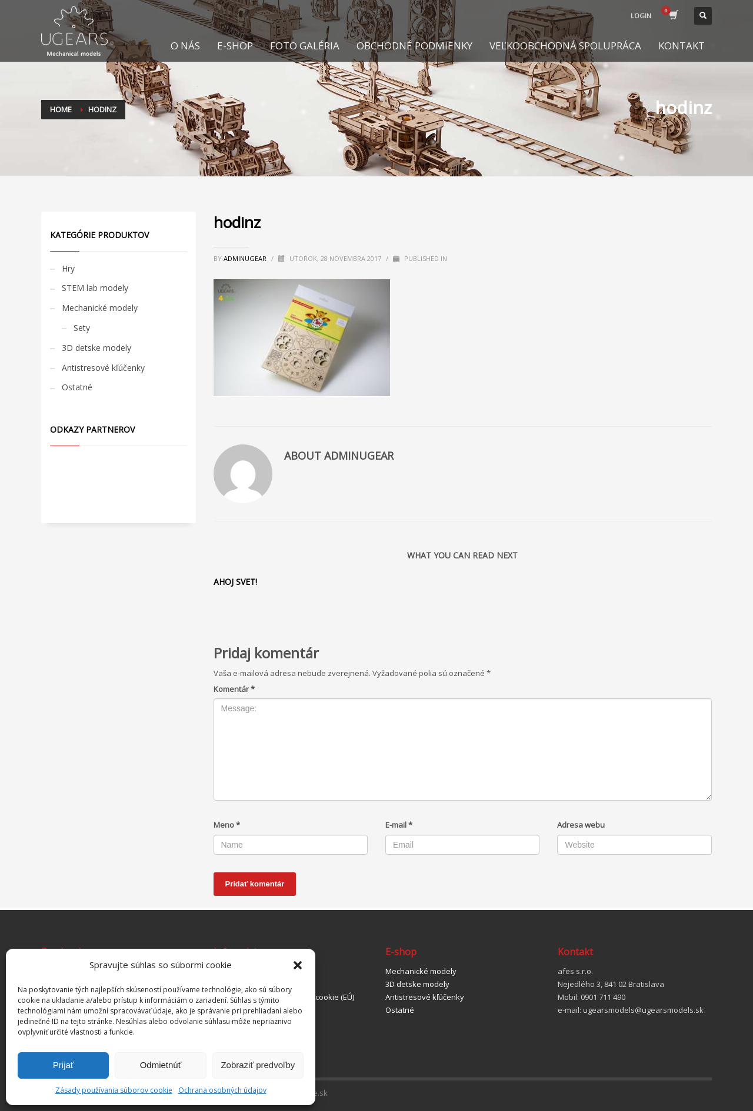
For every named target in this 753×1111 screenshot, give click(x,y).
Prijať (63, 1065)
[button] (298, 965)
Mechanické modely (100, 307)
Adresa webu (581, 824)
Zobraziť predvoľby (258, 1065)
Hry (68, 268)
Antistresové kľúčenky (103, 367)
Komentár (234, 689)
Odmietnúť (161, 1065)
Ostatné (77, 387)
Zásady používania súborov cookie (113, 1090)
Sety (82, 327)
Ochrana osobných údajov (222, 1090)
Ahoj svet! (235, 581)
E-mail (398, 824)
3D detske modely (96, 347)
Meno (227, 824)
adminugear (246, 258)
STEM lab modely (95, 287)
